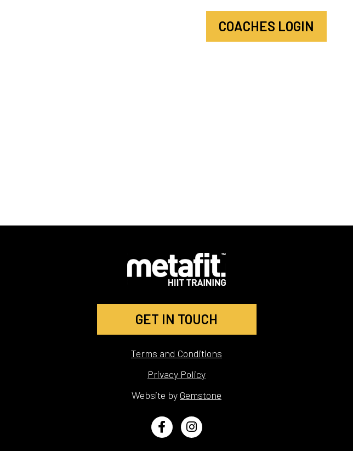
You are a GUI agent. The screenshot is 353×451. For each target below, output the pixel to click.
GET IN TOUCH (176, 319)
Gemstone (200, 395)
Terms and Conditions (176, 353)
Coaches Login (266, 26)
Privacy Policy (176, 374)
